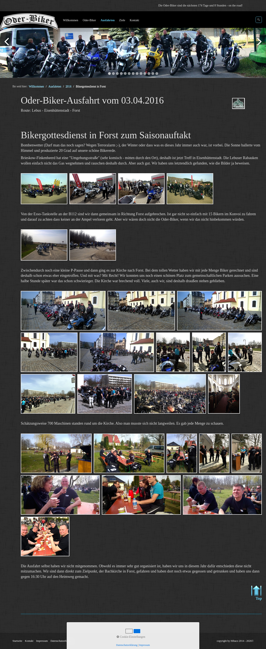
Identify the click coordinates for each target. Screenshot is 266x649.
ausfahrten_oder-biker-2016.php (244, 107)
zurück (7, 45)
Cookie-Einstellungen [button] (131, 636)
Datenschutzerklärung (62, 640)
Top (256, 593)
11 (149, 73)
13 (156, 73)
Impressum (42, 640)
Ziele (122, 20)
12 (152, 73)
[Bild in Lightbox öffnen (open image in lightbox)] (44, 188)
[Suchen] (259, 20)
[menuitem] (71, 20)
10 (145, 73)
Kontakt (134, 20)
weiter (259, 45)
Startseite (17, 640)
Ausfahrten (108, 20)
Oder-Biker (89, 20)
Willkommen (70, 20)
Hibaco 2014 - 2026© (242, 640)
